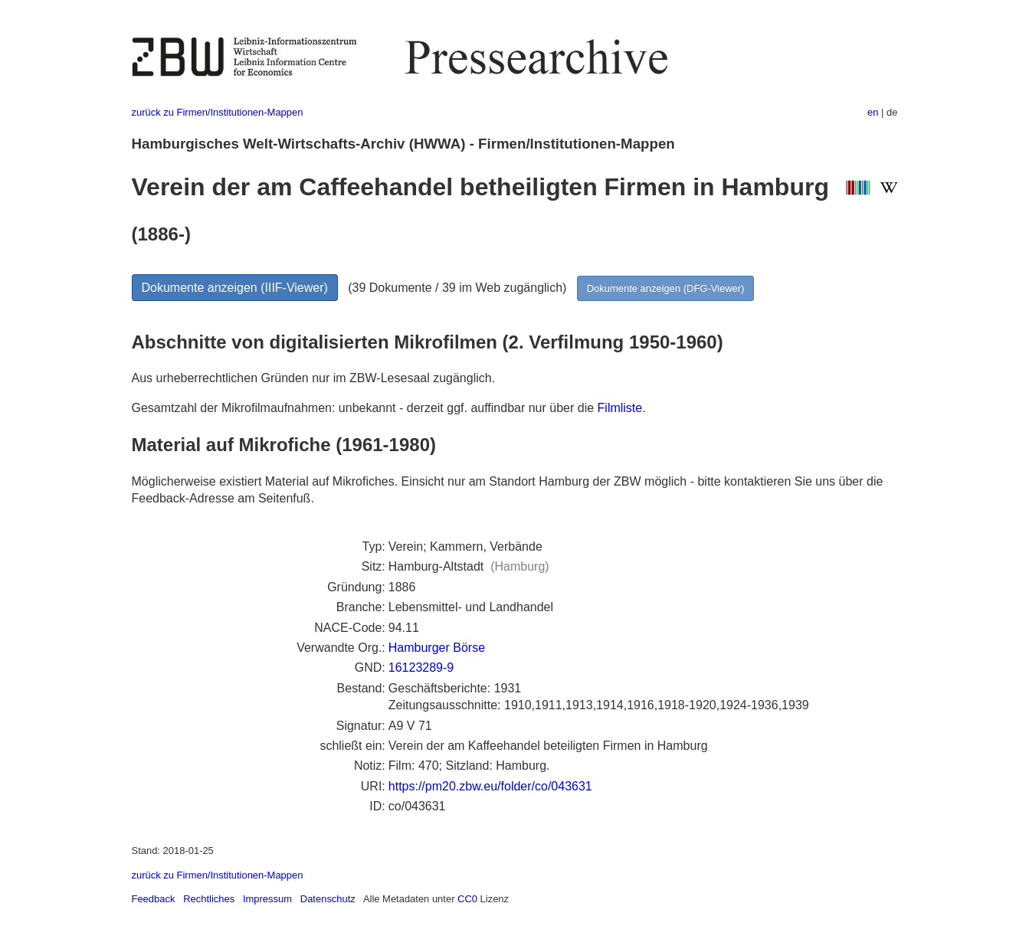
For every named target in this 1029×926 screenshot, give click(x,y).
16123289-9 (421, 667)
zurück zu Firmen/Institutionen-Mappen (217, 112)
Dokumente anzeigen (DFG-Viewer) (666, 288)
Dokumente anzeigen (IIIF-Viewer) (235, 287)
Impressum (267, 899)
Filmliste (620, 407)
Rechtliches (208, 899)
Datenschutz (328, 899)
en (872, 112)
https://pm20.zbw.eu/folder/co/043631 (490, 786)
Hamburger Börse (436, 647)
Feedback (153, 899)
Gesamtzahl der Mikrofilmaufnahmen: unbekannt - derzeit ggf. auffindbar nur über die (365, 407)
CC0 (467, 899)
